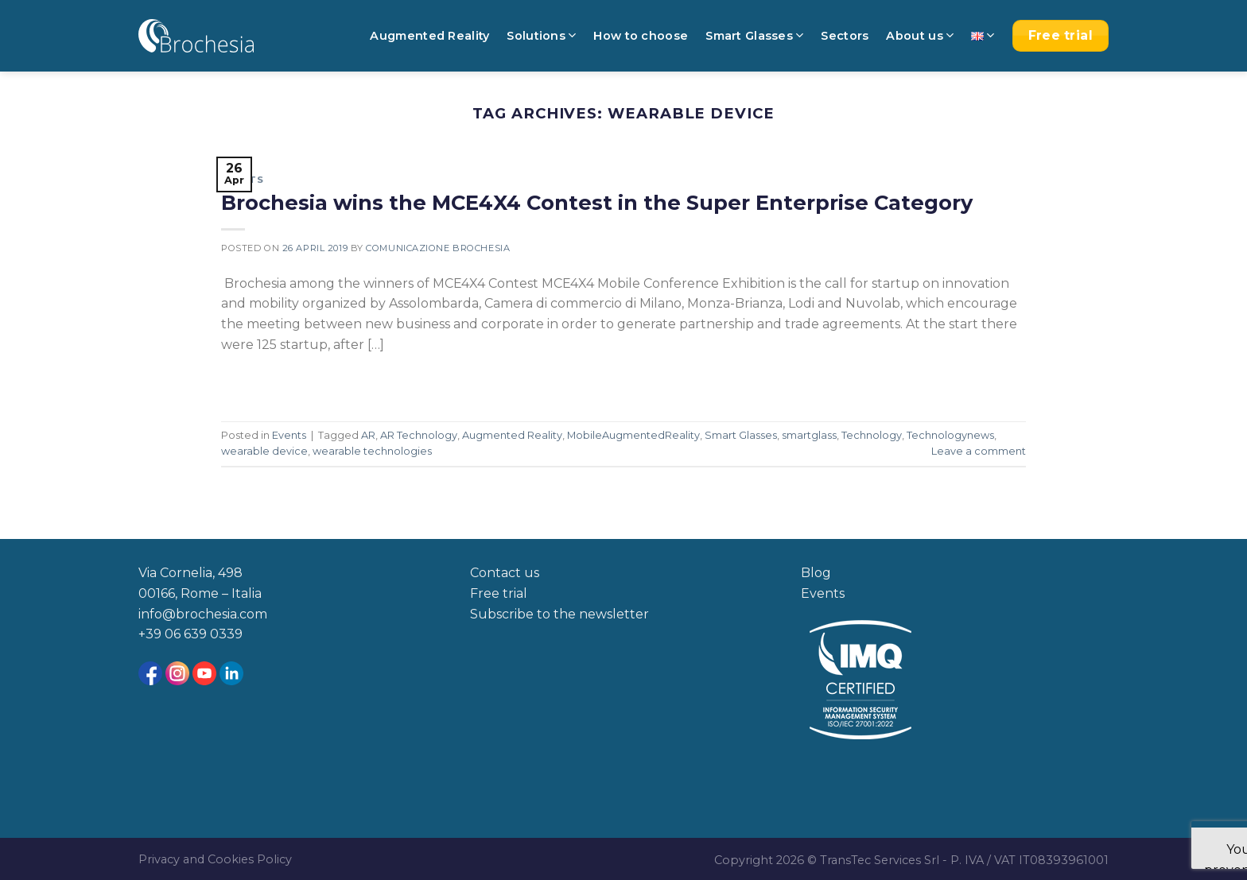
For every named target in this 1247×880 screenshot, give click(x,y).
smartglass (809, 435)
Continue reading (291, 380)
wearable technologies (372, 451)
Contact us (504, 572)
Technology (871, 435)
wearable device (264, 451)
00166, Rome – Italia (200, 593)
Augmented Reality (429, 36)
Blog (816, 572)
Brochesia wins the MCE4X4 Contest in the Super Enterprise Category (597, 202)
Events (242, 179)
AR (368, 435)
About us (920, 35)
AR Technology (418, 435)
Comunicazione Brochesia (438, 248)
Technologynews (950, 435)
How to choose (640, 36)
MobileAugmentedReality (633, 435)
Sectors (844, 36)
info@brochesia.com (202, 614)
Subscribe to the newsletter (559, 614)
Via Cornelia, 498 (190, 572)
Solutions (541, 35)
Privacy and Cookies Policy (215, 859)
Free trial (498, 593)
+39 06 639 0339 (190, 634)
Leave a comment (978, 451)
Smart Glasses (754, 35)
